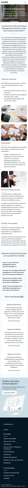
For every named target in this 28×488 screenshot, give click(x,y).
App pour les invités (9, 441)
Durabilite (6, 478)
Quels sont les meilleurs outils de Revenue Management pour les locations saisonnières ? (14, 280)
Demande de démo (9, 393)
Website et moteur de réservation (13, 460)
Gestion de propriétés (10, 438)
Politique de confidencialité (11, 486)
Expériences (7, 454)
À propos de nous (9, 475)
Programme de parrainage (11, 473)
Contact (6, 429)
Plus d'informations (14, 321)
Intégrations (7, 463)
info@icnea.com (8, 424)
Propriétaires (7, 444)
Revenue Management (10, 457)
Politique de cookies (21, 486)
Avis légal (3, 486)
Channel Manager (9, 452)
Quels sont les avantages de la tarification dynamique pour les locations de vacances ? (14, 288)
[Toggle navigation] (25, 2)
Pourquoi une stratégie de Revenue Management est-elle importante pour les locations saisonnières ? (14, 272)
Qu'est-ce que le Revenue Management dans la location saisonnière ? (14, 264)
